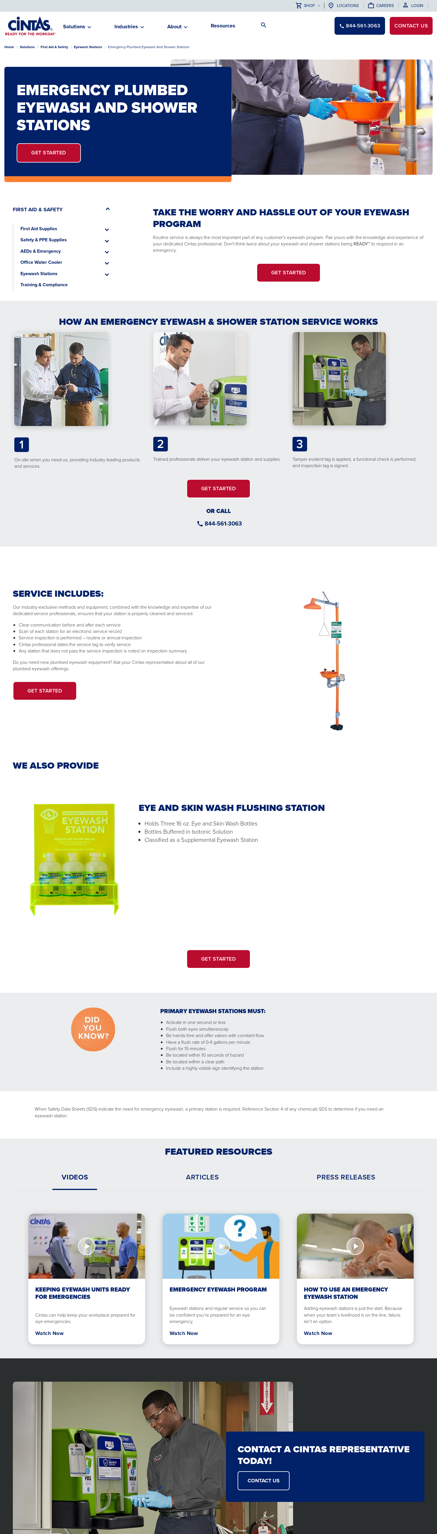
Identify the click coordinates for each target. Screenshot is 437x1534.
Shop (305, 6)
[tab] (74, 1177)
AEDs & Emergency (40, 251)
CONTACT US (264, 1480)
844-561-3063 (223, 523)
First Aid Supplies (38, 228)
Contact (411, 25)
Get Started (48, 152)
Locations (348, 6)
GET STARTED (218, 488)
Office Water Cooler (41, 262)
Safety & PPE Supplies (43, 239)
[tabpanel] (218, 1274)
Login (417, 6)
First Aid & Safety (54, 47)
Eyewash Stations (88, 47)
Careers (385, 6)
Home (9, 47)
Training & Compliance (44, 284)
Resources (223, 25)
